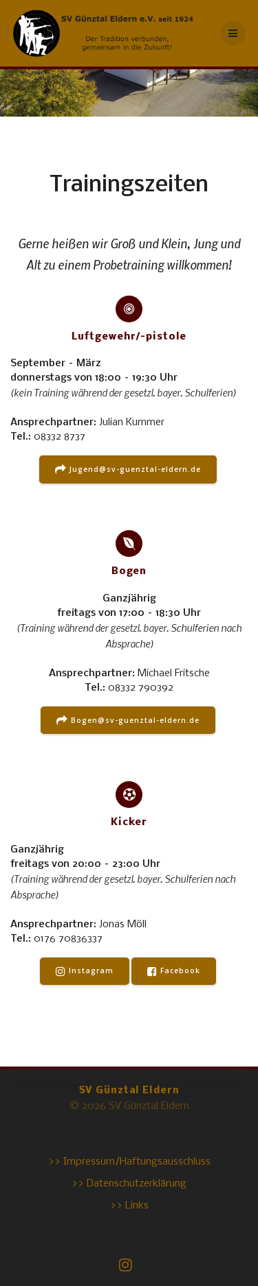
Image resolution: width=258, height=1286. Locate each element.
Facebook (173, 971)
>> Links (129, 1205)
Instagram (85, 971)
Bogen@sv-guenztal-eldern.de (128, 720)
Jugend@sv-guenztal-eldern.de (128, 469)
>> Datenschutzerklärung (129, 1183)
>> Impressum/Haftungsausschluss (129, 1161)
